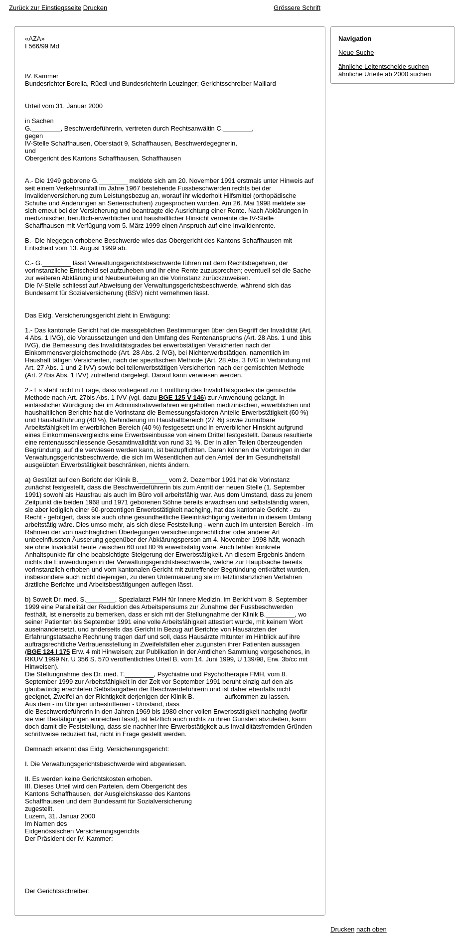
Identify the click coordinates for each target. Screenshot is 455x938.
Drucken (95, 7)
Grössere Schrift (297, 7)
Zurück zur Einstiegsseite (45, 7)
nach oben (371, 929)
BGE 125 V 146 (181, 397)
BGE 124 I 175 (48, 651)
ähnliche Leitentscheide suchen (383, 66)
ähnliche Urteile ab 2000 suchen (384, 74)
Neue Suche (356, 52)
